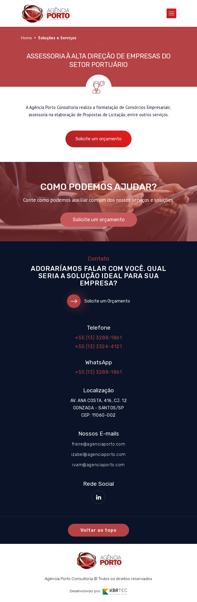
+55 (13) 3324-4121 (98, 346)
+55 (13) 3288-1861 (98, 338)
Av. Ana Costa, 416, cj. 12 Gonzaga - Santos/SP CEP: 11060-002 (98, 408)
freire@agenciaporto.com (98, 444)
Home (26, 37)
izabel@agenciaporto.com (98, 454)
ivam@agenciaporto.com (98, 464)
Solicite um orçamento (98, 139)
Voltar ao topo (98, 530)
